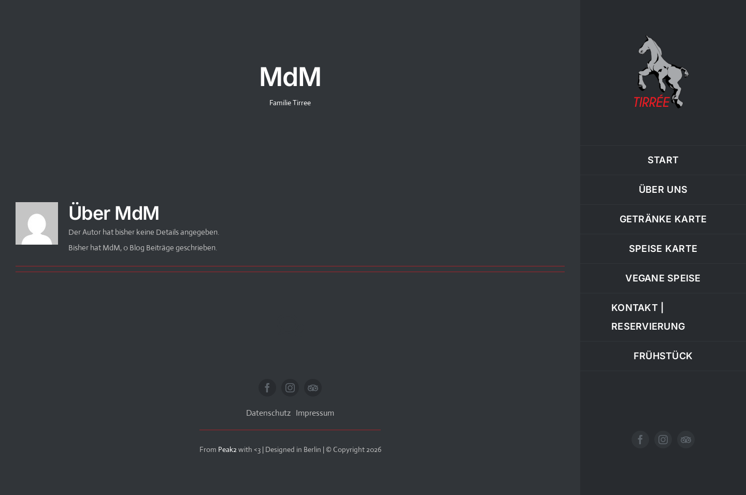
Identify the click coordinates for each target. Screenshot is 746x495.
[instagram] (663, 439)
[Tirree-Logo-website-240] (663, 35)
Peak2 (227, 449)
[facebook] (640, 439)
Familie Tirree (290, 102)
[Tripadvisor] (686, 439)
